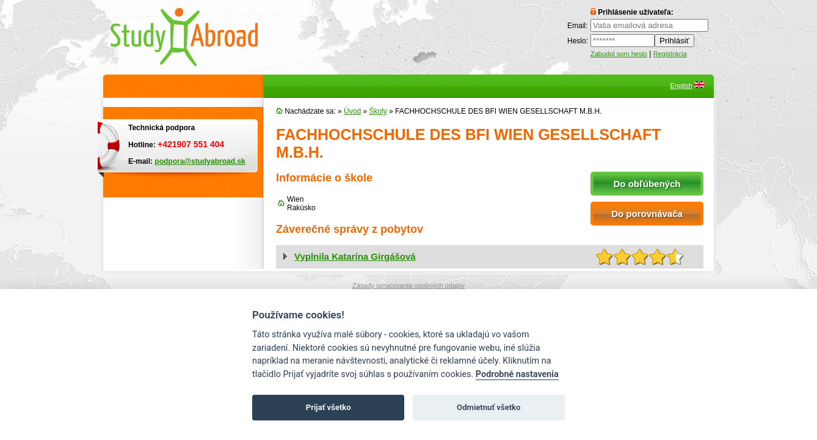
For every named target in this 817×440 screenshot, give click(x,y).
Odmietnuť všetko (488, 407)
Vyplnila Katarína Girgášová (355, 256)
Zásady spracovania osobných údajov (408, 285)
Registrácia (670, 53)
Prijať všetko (328, 407)
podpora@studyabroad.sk (199, 161)
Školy (378, 111)
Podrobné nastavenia (517, 374)
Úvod (352, 111)
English (681, 85)
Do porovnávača (647, 213)
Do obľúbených (647, 183)
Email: (577, 25)
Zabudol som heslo (618, 53)
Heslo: (577, 41)
